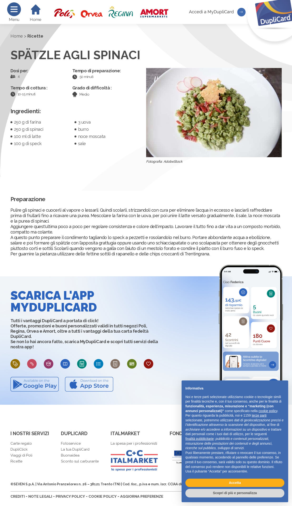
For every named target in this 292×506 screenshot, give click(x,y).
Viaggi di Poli (21, 455)
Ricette (16, 461)
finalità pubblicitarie (199, 439)
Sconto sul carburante (80, 461)
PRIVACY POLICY (70, 496)
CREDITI (17, 496)
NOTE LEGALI (40, 496)
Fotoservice (71, 443)
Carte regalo (21, 443)
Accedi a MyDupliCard (217, 12)
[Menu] (14, 9)
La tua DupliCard (75, 449)
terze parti (259, 415)
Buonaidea (70, 455)
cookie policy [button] (267, 411)
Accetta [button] (235, 483)
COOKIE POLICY (103, 496)
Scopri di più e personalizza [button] (235, 493)
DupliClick (19, 449)
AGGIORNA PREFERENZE (141, 496)
